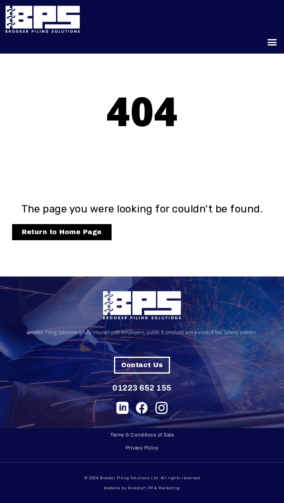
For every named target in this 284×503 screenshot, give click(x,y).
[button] (272, 42)
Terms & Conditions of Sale (142, 435)
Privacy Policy (142, 448)
